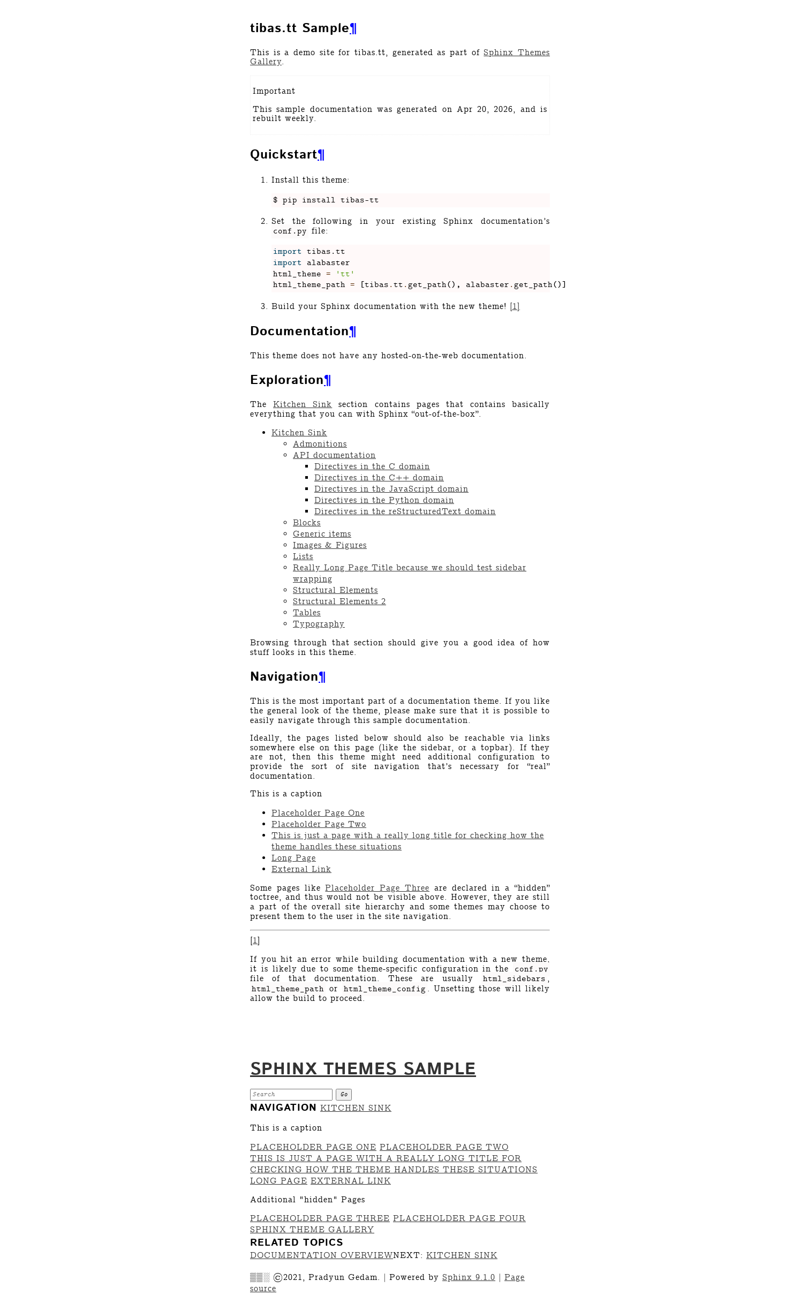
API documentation (334, 455)
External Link (301, 869)
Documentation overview (321, 1255)
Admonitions (320, 444)
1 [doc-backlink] (255, 940)
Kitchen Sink (299, 433)
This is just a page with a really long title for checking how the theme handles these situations (394, 1164)
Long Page (293, 858)
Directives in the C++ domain (379, 478)
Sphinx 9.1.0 (468, 1277)
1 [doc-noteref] (515, 306)
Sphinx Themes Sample (363, 1069)
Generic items (322, 534)
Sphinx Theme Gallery (312, 1230)
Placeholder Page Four (459, 1218)
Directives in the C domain (372, 466)
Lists (303, 556)
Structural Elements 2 (339, 601)
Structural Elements (335, 590)
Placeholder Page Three (320, 1218)
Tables (307, 613)
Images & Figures (330, 545)
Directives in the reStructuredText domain (405, 511)
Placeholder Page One (318, 813)
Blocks (307, 523)
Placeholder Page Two (318, 824)
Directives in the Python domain (384, 500)
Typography (319, 624)
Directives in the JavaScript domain (391, 489)
